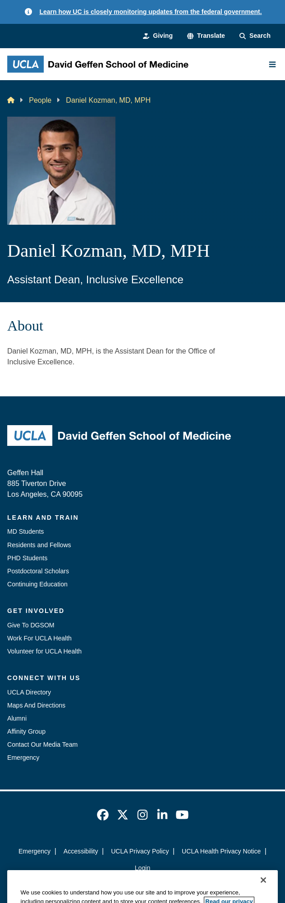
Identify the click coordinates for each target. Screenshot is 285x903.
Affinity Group (26, 731)
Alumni (17, 718)
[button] (206, 36)
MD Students (25, 531)
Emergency (23, 757)
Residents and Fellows (39, 545)
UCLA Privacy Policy (140, 851)
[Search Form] (255, 36)
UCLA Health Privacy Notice (221, 851)
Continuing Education (37, 584)
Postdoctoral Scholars (38, 571)
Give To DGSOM (31, 625)
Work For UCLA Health (39, 638)
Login (142, 867)
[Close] (263, 891)
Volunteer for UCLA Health (44, 651)
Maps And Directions (36, 705)
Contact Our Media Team (42, 744)
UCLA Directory (29, 692)
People (40, 100)
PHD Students (27, 558)
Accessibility (81, 851)
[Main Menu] (272, 64)
